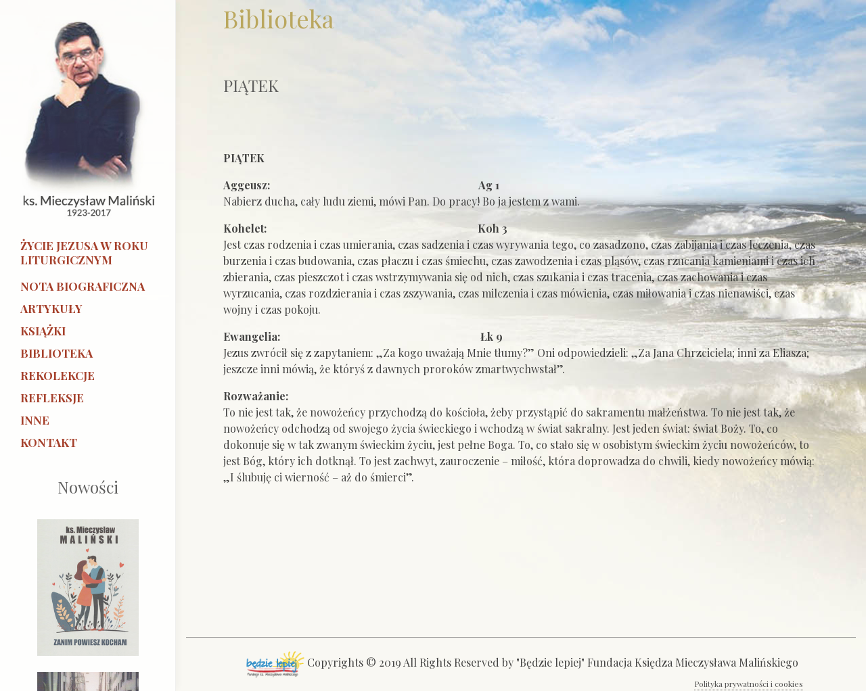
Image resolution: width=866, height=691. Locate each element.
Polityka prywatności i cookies (748, 683)
